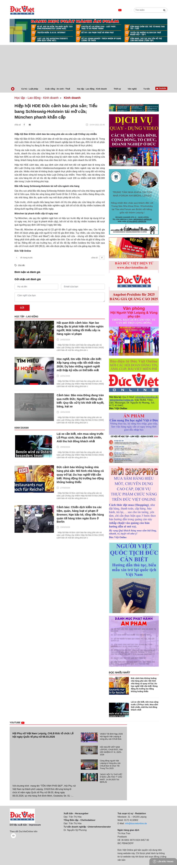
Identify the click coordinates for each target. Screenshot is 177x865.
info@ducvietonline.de (136, 823)
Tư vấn (146, 89)
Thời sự (117, 89)
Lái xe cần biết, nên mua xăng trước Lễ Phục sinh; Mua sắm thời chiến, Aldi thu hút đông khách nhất (80, 437)
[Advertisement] (88, 64)
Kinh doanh (72, 97)
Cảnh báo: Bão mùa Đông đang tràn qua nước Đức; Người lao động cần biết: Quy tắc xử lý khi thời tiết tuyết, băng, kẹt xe (80, 401)
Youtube (20, 722)
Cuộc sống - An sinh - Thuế (57, 89)
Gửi (22, 308)
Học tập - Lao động (26, 316)
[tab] (102, 737)
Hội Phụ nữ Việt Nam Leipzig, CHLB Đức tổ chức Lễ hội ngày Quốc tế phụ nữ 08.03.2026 (42, 735)
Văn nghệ (132, 89)
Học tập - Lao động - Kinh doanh (92, 89)
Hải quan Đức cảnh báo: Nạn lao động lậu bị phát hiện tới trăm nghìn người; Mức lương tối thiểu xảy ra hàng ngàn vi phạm (80, 328)
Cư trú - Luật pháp (29, 89)
